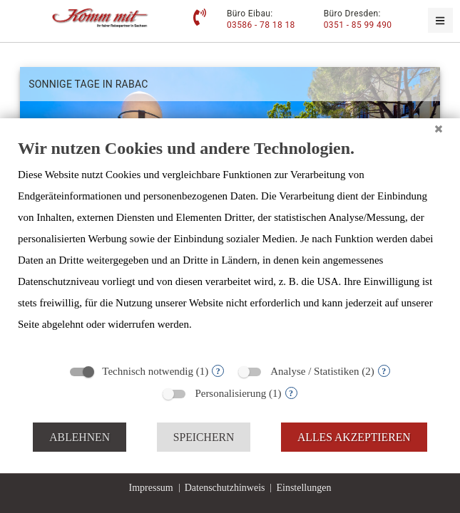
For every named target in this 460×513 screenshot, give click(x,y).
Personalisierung (230, 393)
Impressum (151, 487)
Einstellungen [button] (303, 487)
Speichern (204, 437)
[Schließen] (438, 129)
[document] (230, 246)
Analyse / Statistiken (314, 371)
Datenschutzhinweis (225, 487)
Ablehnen (79, 437)
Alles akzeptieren (354, 437)
